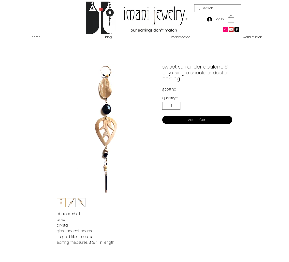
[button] (231, 19)
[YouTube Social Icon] (231, 29)
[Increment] (177, 105)
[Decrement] (165, 105)
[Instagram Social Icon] (225, 29)
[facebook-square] (236, 29)
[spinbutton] (171, 105)
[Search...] (217, 8)
